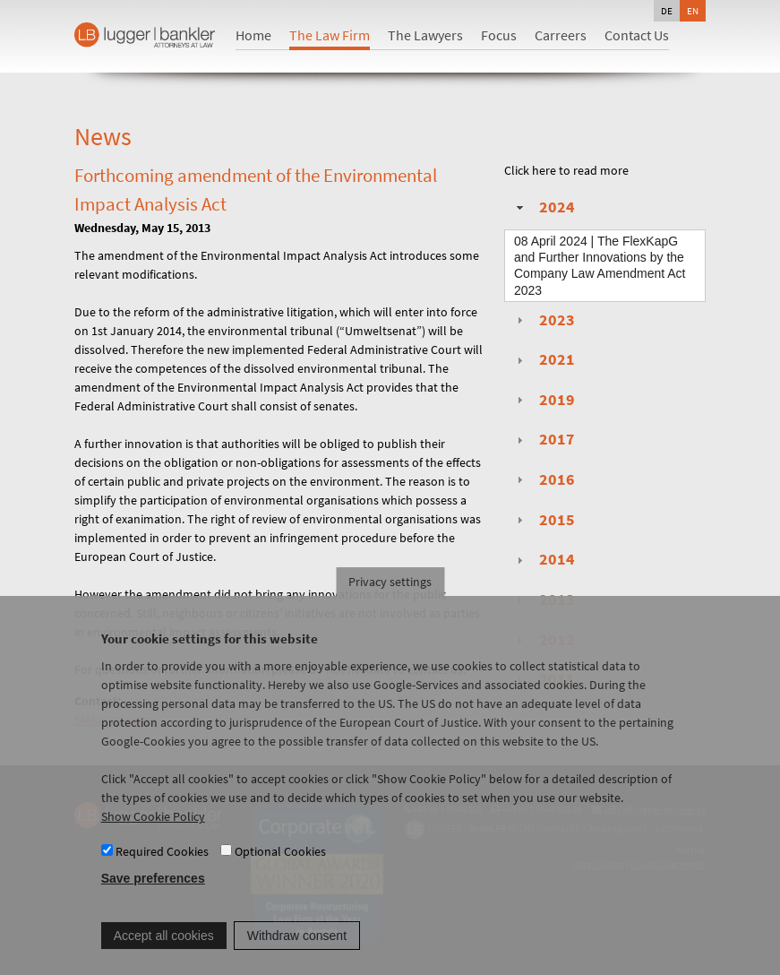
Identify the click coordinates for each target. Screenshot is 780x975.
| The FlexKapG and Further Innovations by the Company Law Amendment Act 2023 (599, 266)
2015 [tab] (543, 520)
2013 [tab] (543, 599)
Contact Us (636, 35)
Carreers (561, 35)
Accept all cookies (164, 952)
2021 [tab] (543, 359)
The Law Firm (329, 35)
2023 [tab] (543, 320)
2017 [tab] (543, 439)
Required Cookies (162, 867)
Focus (499, 35)
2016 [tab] (543, 479)
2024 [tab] (543, 207)
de (667, 10)
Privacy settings (390, 599)
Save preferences (153, 895)
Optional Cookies (280, 867)
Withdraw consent (297, 952)
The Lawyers (425, 35)
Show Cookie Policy (153, 833)
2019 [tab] (543, 400)
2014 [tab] (543, 559)
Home (253, 35)
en (693, 10)
